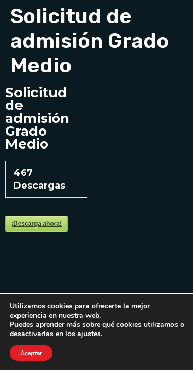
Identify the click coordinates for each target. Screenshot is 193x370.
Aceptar (31, 353)
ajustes (89, 334)
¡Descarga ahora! (36, 223)
